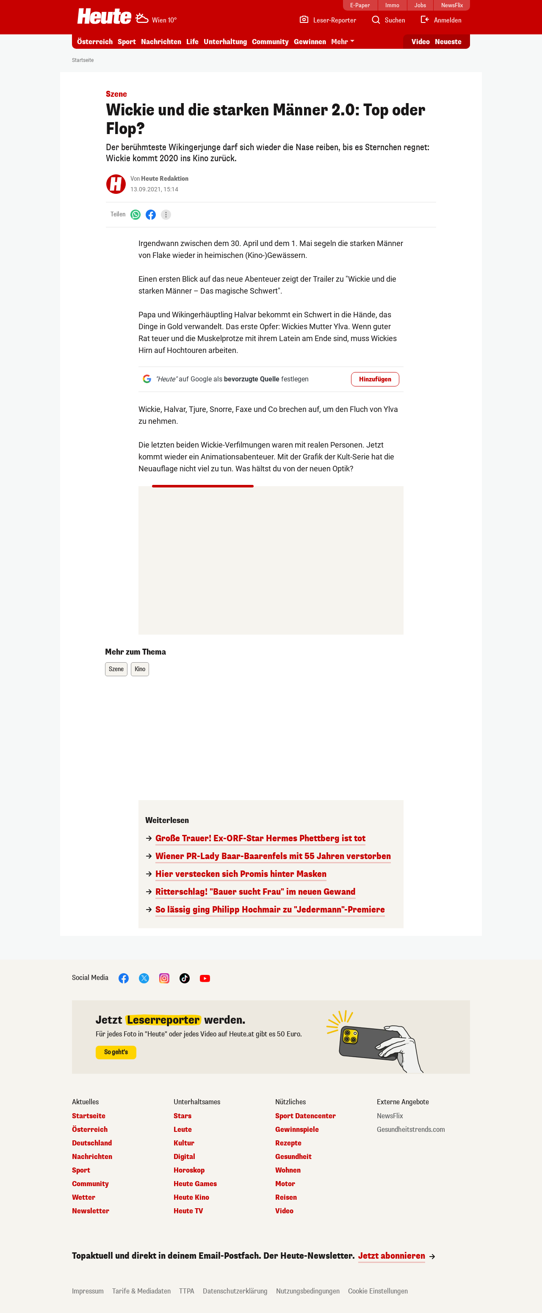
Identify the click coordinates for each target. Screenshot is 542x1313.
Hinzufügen (375, 379)
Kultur (184, 1143)
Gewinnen (310, 41)
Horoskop (189, 1170)
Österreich (95, 41)
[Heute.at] (104, 16)
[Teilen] (166, 214)
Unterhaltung (225, 41)
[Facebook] (151, 214)
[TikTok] (185, 977)
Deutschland (92, 1143)
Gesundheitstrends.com (411, 1129)
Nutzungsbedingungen (308, 1291)
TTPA (186, 1291)
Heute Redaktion (164, 179)
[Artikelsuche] (388, 20)
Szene (116, 669)
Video (284, 1211)
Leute (183, 1129)
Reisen (286, 1197)
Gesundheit (293, 1157)
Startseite (83, 60)
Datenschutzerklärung (235, 1291)
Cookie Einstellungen (378, 1291)
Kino (140, 669)
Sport (127, 41)
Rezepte (288, 1143)
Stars (182, 1116)
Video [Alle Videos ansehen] (421, 41)
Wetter (83, 1197)
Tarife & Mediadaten (141, 1291)
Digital (184, 1157)
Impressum (88, 1291)
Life (192, 41)
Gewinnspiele (297, 1129)
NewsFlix (390, 1116)
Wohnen (288, 1170)
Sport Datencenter (305, 1116)
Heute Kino (191, 1197)
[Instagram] (164, 977)
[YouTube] (205, 977)
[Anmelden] (441, 20)
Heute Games (195, 1184)
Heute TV (188, 1211)
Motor (285, 1184)
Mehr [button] (339, 41)
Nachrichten (161, 41)
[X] (144, 977)
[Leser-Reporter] (327, 20)
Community (270, 41)
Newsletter (90, 1211)
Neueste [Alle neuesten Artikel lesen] (448, 41)
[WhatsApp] (135, 214)
